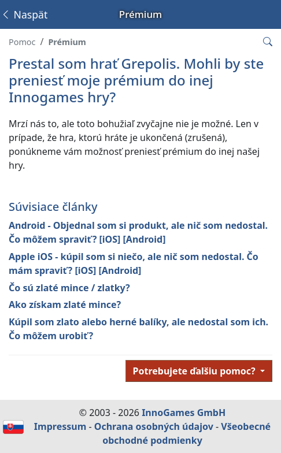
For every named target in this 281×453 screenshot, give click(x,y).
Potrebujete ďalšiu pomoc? (195, 371)
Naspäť (24, 14)
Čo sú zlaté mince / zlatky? (69, 287)
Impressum (60, 426)
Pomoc (22, 41)
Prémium (67, 41)
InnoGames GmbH (183, 412)
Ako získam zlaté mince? (65, 304)
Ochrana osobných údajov (153, 426)
